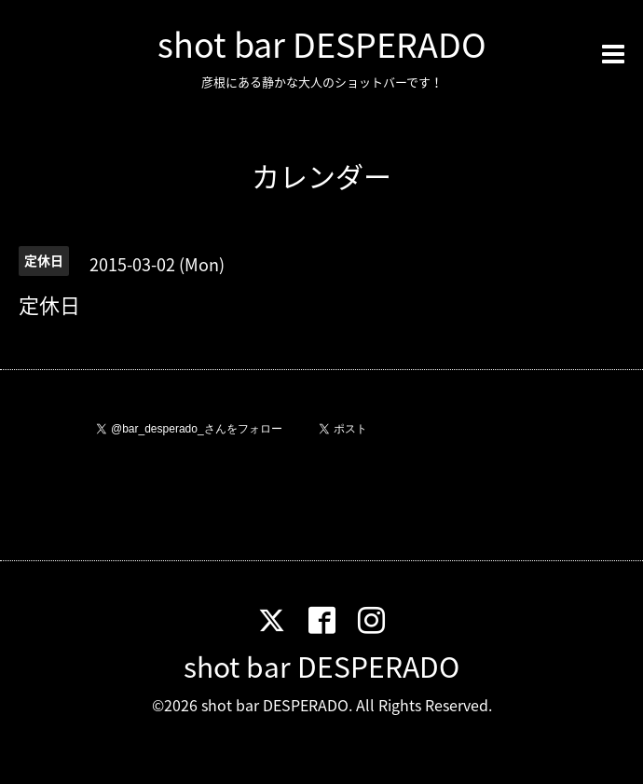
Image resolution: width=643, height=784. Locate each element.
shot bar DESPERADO (321, 44)
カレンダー (321, 176)
